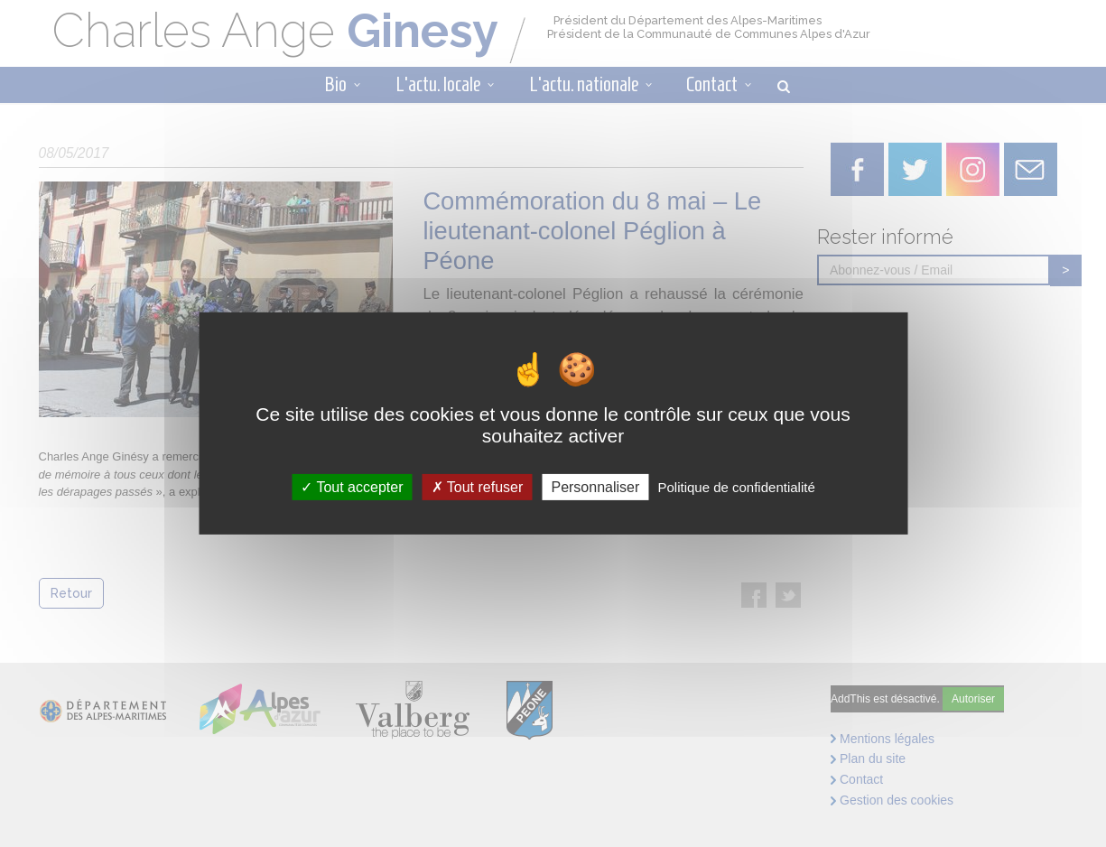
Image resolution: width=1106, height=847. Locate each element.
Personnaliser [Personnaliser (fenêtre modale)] (595, 487)
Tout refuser (478, 487)
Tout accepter (352, 487)
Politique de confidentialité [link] (735, 487)
